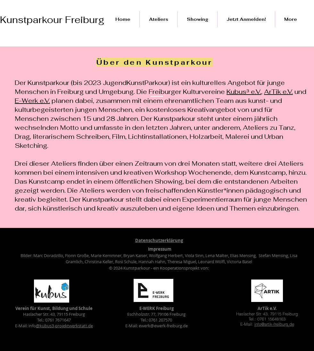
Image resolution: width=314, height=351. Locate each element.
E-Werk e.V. (32, 100)
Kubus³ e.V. (244, 92)
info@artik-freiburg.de (274, 324)
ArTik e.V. (278, 92)
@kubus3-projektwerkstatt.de (64, 326)
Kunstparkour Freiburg (52, 20)
